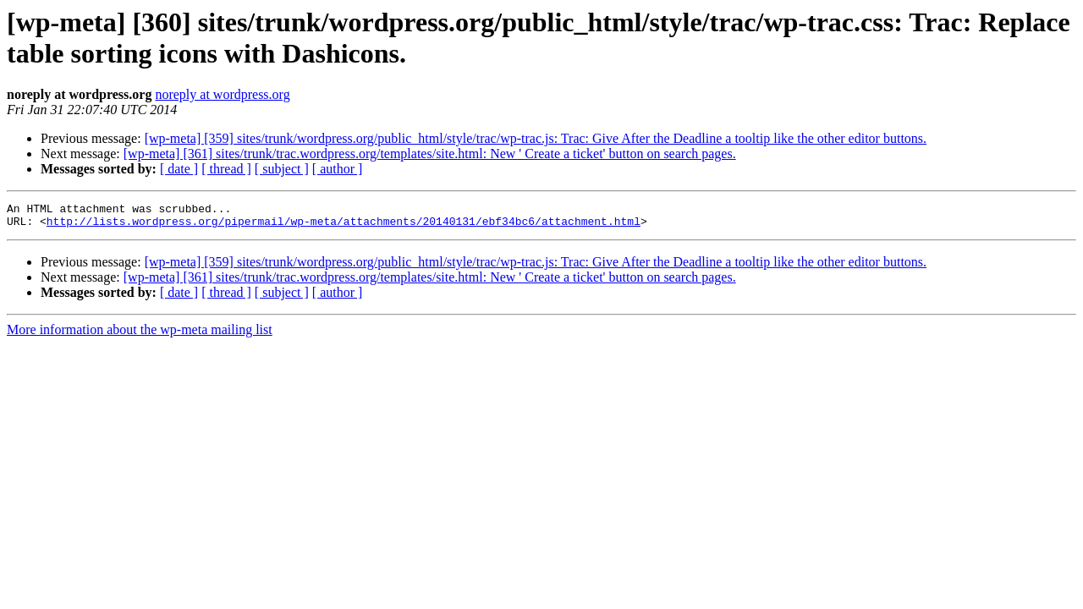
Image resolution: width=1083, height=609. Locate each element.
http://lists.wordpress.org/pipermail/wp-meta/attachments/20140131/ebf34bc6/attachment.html (343, 225)
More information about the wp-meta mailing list (139, 334)
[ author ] (337, 169)
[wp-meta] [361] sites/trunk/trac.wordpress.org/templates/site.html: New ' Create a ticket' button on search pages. (430, 153)
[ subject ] (282, 169)
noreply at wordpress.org (222, 94)
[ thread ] (226, 169)
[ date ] (179, 169)
